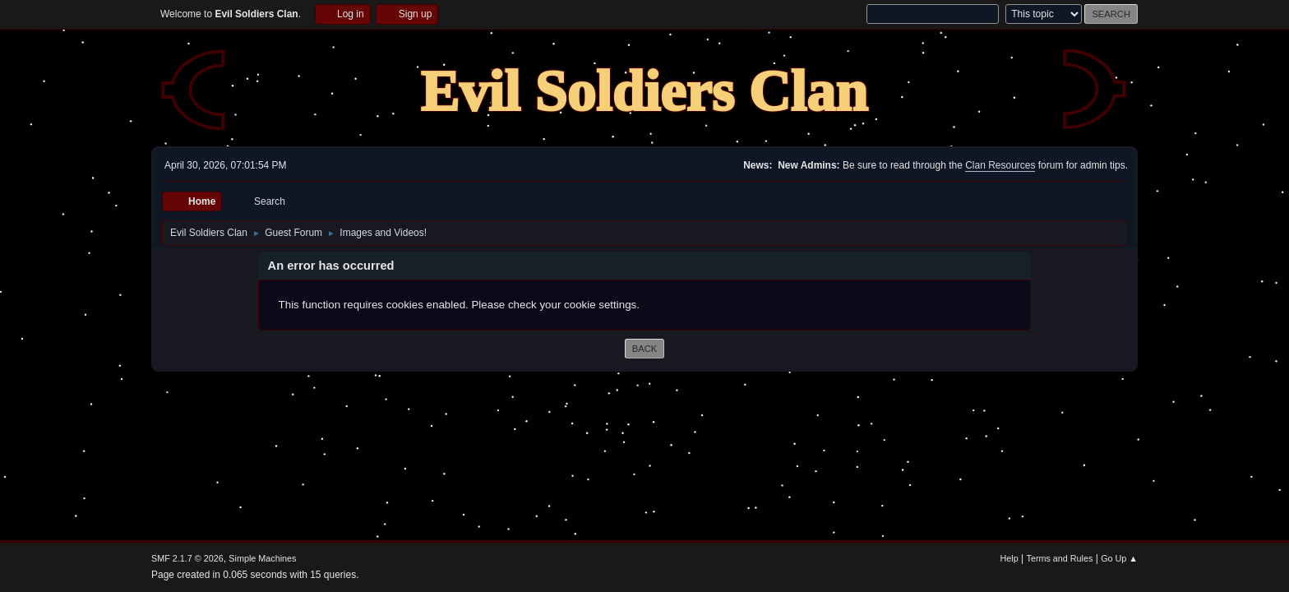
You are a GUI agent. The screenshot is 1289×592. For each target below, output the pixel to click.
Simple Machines (262, 558)
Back (644, 349)
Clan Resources (1000, 165)
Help (1009, 558)
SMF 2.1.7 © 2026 (187, 558)
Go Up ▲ (1119, 558)
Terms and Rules (1060, 558)
